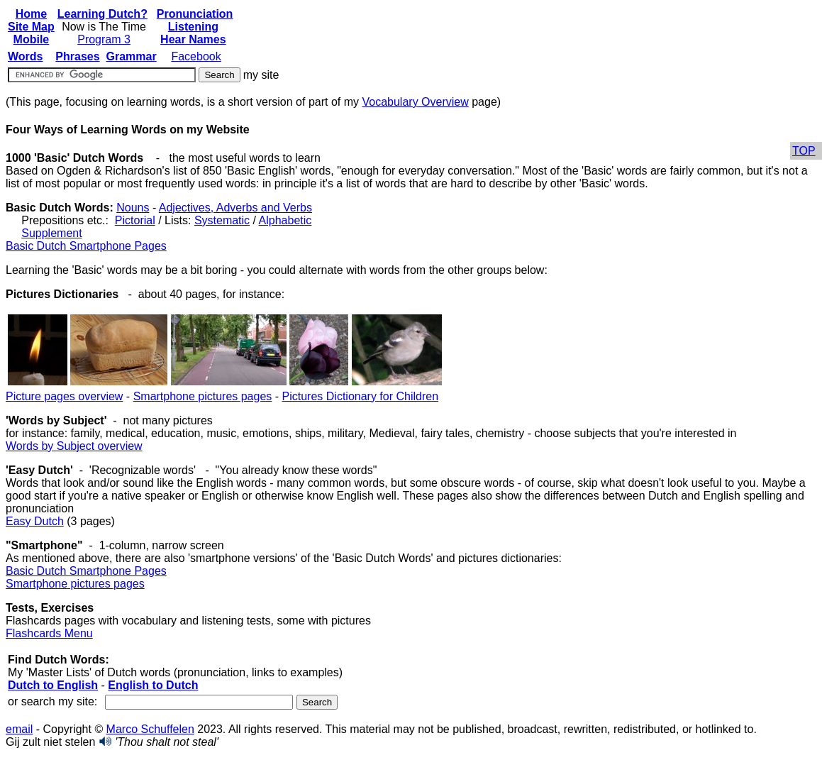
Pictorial (135, 220)
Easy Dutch (35, 521)
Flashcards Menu (49, 633)
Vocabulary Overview (415, 102)
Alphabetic (285, 220)
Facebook (196, 56)
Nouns (132, 208)
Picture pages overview (64, 396)
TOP (804, 151)
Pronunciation (195, 14)
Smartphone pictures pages (202, 396)
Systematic (222, 220)
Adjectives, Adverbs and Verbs (235, 208)
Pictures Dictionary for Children (360, 396)
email (19, 729)
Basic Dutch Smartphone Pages (86, 246)
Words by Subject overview (74, 446)
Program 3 (103, 39)
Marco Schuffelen (150, 729)
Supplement (51, 233)
